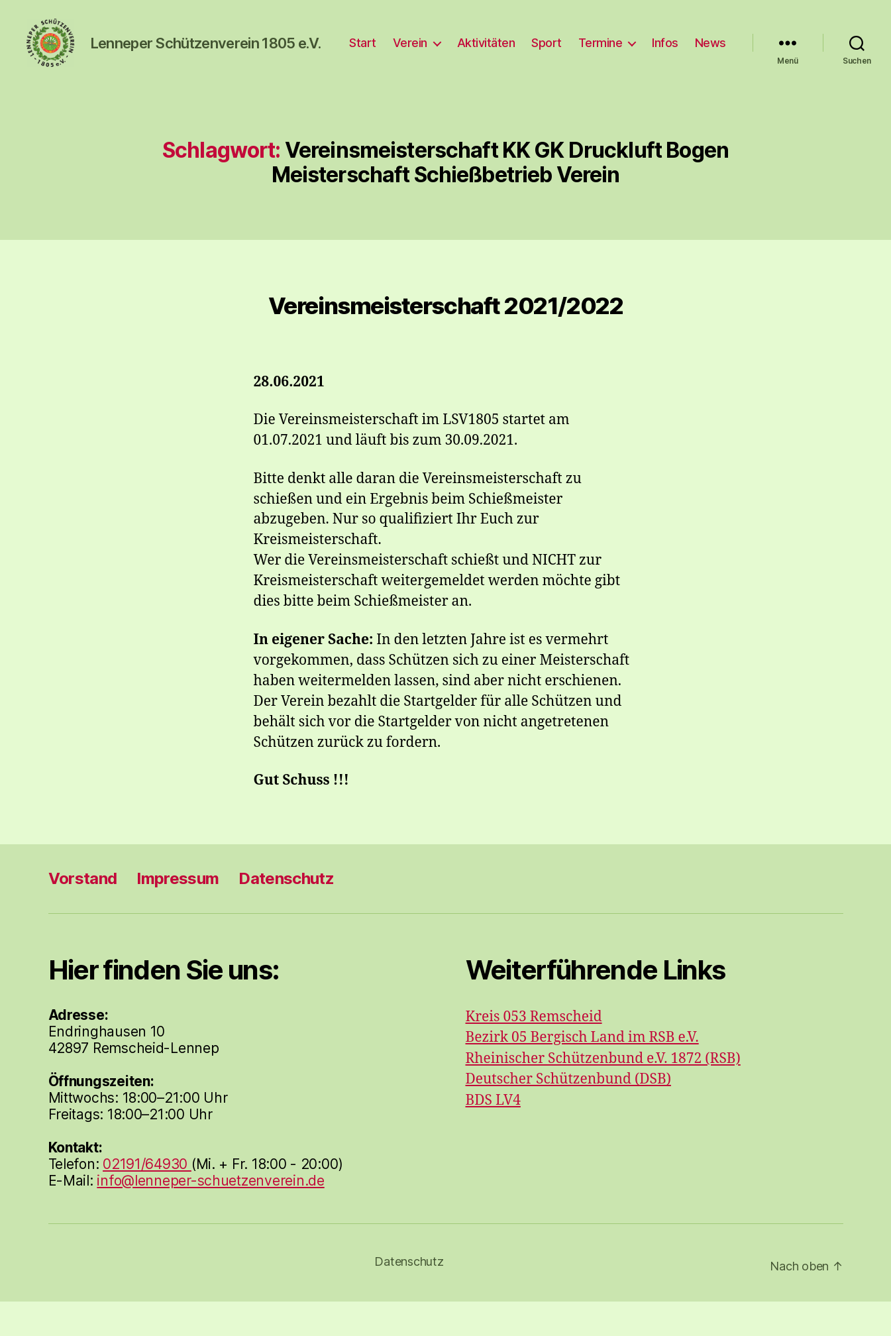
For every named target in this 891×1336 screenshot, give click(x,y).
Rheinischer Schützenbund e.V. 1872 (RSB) (603, 1093)
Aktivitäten (534, 50)
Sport (594, 50)
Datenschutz (286, 912)
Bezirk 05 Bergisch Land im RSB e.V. (582, 1073)
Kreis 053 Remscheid (534, 1051)
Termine (648, 50)
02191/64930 (147, 1198)
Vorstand (82, 912)
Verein (458, 50)
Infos (713, 50)
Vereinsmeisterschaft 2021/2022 (445, 341)
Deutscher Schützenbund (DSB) (568, 1114)
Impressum (177, 912)
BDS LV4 (493, 1135)
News (710, 70)
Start (410, 50)
